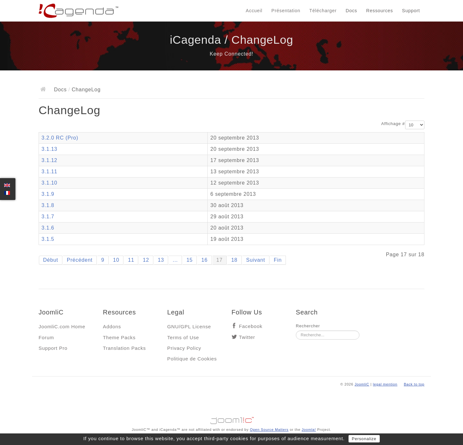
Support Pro (53, 348)
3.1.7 (47, 216)
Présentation (285, 10)
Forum (46, 337)
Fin (278, 260)
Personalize (364, 438)
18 (234, 260)
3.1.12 (49, 160)
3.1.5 (47, 239)
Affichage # (393, 123)
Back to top (414, 384)
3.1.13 (49, 149)
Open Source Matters (269, 429)
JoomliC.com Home (62, 326)
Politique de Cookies (192, 358)
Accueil (254, 10)
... (175, 260)
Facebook (250, 326)
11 (131, 260)
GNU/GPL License (189, 326)
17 (219, 260)
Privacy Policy (184, 348)
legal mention (385, 384)
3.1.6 (47, 228)
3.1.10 (49, 183)
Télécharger (323, 10)
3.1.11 (49, 171)
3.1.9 (47, 194)
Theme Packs (119, 337)
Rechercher (308, 325)
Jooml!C (231, 419)
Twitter (247, 337)
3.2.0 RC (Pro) (59, 138)
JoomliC (362, 384)
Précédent (80, 260)
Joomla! (309, 429)
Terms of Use (183, 337)
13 (161, 260)
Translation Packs (124, 348)
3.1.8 (47, 205)
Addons (112, 326)
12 (146, 260)
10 (116, 260)
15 (189, 260)
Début (50, 260)
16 (204, 260)
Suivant (255, 260)
